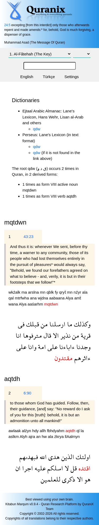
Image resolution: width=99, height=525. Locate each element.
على (52, 346)
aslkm (14, 436)
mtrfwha (22, 298)
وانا (31, 346)
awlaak (15, 430)
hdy (36, 430)
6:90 (27, 393)
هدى (53, 456)
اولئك (82, 456)
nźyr (78, 292)
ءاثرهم (82, 357)
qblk (50, 292)
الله (42, 456)
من (43, 324)
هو (87, 479)
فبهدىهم (28, 456)
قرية (85, 335)
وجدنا (83, 346)
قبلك (32, 324)
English (26, 76)
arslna (34, 292)
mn (43, 292)
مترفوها (31, 335)
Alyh (24, 436)
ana (34, 298)
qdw (36, 129)
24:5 (7, 25)
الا (55, 335)
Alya (69, 298)
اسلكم (54, 468)
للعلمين (50, 479)
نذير (64, 335)
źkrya (59, 436)
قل (73, 468)
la (82, 430)
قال (46, 335)
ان (18, 468)
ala (84, 292)
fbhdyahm (56, 430)
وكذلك (81, 324)
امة (41, 346)
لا (66, 468)
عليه (39, 468)
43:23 (28, 236)
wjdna (43, 298)
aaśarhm (36, 304)
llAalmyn (72, 436)
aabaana (57, 298)
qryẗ (63, 292)
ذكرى (67, 479)
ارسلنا (56, 324)
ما (68, 324)
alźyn (27, 430)
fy (57, 292)
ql (79, 430)
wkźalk (14, 292)
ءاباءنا (66, 346)
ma (24, 292)
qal (11, 298)
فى (21, 324)
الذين (67, 456)
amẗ (77, 298)
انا (18, 335)
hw (45, 436)
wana (13, 304)
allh (43, 430)
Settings (71, 76)
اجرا (27, 468)
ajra (32, 436)
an (39, 436)
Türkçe (49, 76)
